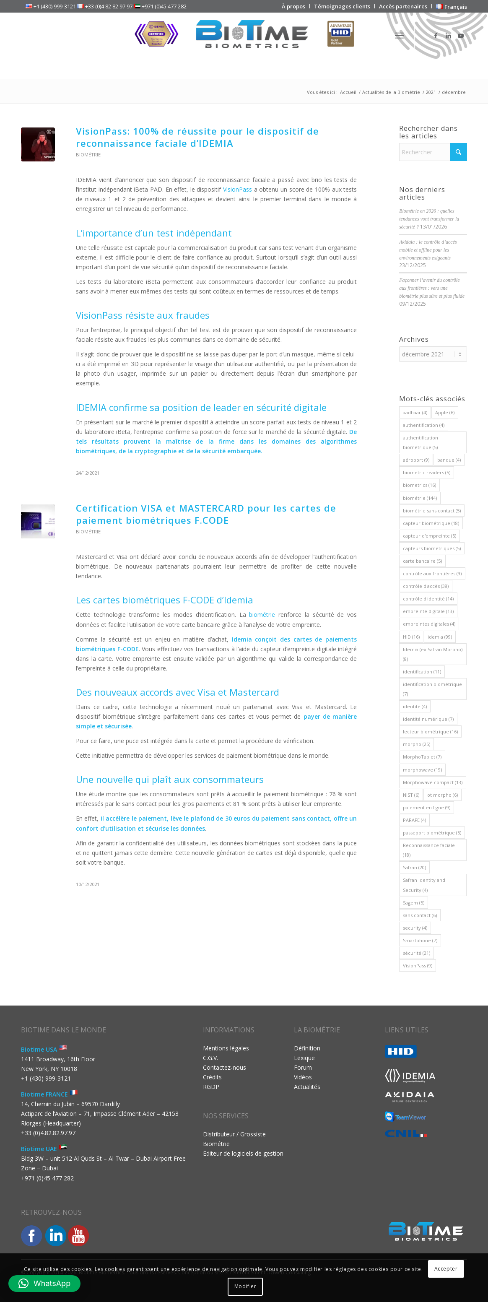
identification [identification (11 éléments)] (422, 671)
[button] (44, 1283)
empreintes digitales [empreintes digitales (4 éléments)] (429, 624)
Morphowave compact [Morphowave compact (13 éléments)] (432, 782)
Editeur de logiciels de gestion (243, 1153)
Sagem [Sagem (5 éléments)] (413, 902)
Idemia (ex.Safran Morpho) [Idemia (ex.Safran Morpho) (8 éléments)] (432, 654)
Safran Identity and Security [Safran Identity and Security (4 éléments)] (424, 885)
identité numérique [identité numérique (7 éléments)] (428, 719)
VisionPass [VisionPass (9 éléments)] (417, 965)
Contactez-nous (224, 1067)
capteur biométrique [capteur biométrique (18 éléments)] (431, 523)
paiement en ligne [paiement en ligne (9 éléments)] (426, 807)
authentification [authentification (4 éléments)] (423, 425)
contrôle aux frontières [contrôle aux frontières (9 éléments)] (432, 573)
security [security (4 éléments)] (415, 928)
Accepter (446, 1268)
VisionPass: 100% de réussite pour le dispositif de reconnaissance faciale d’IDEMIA (197, 137)
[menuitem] (294, 6)
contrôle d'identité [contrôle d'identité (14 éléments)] (428, 598)
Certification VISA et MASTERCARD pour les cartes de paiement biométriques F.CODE (206, 514)
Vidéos (303, 1077)
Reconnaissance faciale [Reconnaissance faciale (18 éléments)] (429, 850)
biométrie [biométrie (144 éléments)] (420, 498)
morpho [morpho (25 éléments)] (416, 744)
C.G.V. (210, 1058)
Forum (303, 1067)
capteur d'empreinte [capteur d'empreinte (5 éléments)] (429, 536)
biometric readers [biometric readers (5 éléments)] (426, 472)
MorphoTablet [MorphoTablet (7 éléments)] (422, 757)
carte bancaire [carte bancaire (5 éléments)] (422, 561)
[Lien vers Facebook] (435, 35)
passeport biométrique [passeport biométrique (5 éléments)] (432, 832)
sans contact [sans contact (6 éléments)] (420, 915)
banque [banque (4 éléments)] (449, 460)
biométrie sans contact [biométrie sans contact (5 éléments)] (432, 510)
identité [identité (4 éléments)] (415, 706)
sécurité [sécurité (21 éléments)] (416, 953)
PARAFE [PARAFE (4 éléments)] (414, 820)
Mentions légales (226, 1048)
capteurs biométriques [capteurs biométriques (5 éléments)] (432, 548)
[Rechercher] (433, 152)
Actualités (307, 1087)
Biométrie (88, 154)
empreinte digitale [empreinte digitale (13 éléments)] (428, 611)
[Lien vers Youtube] (460, 35)
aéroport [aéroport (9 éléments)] (416, 460)
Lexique (304, 1058)
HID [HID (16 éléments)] (411, 637)
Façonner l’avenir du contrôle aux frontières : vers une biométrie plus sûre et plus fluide (432, 288)
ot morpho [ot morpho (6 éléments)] (442, 795)
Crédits (212, 1077)
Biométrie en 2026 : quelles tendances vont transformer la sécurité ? (429, 219)
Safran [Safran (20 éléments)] (414, 867)
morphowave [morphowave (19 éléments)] (422, 770)
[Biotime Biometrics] (244, 36)
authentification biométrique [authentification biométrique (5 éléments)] (420, 442)
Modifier (245, 1286)
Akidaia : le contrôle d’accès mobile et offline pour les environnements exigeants (428, 250)
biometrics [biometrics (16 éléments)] (419, 485)
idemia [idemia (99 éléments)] (440, 637)
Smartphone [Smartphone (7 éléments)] (420, 940)
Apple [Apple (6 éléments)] (444, 412)
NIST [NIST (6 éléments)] (411, 795)
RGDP (211, 1087)
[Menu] (399, 35)
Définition (307, 1048)
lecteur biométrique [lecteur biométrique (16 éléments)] (430, 731)
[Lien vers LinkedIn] (448, 35)
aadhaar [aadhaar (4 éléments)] (415, 412)
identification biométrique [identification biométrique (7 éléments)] (432, 689)
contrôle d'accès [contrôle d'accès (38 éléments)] (426, 586)
